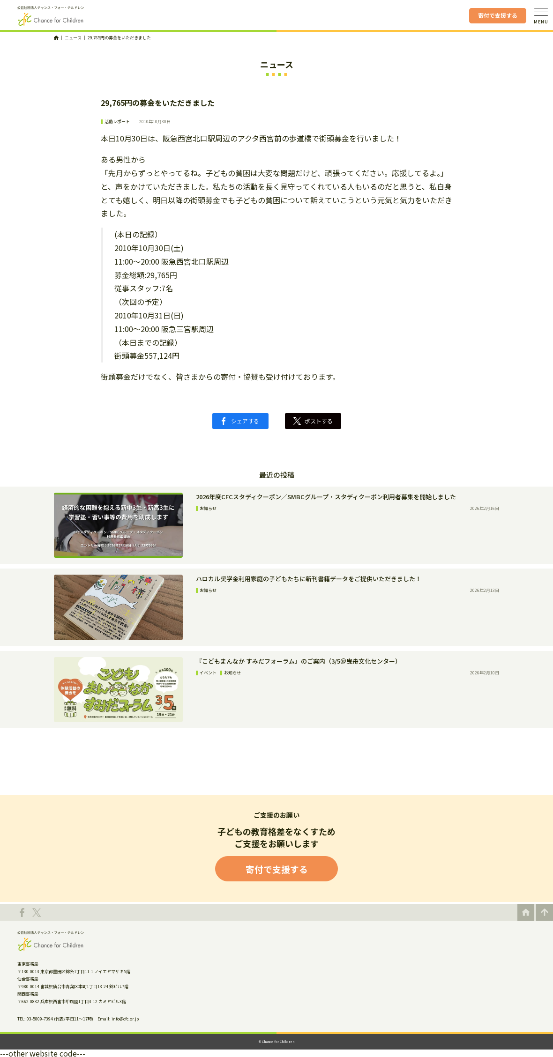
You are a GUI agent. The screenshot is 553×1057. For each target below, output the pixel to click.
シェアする (240, 421)
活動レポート (117, 121)
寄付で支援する (497, 15)
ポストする (313, 421)
